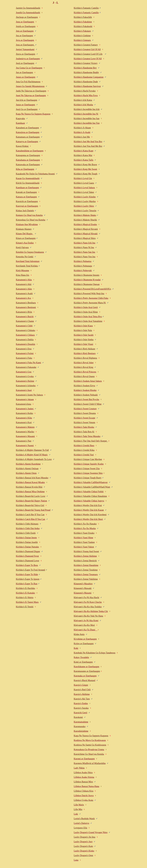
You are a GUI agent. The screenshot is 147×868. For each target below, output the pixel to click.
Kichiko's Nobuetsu (82, 261)
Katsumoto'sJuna (23, 404)
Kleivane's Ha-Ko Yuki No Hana (88, 616)
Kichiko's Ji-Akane (82, 127)
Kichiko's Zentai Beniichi (85, 560)
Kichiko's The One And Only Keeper (91, 441)
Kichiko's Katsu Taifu (83, 160)
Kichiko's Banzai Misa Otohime (30, 491)
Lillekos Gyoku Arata (83, 800)
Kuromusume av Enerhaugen (87, 671)
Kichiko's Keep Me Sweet (85, 169)
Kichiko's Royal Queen (84, 376)
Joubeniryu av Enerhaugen (28, 58)
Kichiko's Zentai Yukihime (86, 579)
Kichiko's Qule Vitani (83, 344)
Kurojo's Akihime (82, 694)
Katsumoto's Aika (24, 279)
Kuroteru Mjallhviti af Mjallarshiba (90, 763)
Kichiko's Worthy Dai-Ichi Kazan (89, 510)
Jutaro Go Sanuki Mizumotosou (30, 86)
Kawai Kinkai (22, 146)
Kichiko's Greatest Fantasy (86, 45)
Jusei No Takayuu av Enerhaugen (31, 95)
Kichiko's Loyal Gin (83, 178)
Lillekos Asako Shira (83, 772)
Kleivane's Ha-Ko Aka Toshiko (88, 606)
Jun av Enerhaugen (24, 72)
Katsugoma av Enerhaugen (28, 155)
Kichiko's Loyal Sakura (84, 187)
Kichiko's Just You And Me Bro (88, 146)
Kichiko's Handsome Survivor (87, 86)
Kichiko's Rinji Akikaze (84, 349)
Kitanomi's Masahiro (83, 583)
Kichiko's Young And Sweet (86, 551)
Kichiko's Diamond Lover (27, 560)
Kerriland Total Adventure (27, 261)
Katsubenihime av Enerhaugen (29, 151)
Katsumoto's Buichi (25, 316)
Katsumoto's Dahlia (25, 339)
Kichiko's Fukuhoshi (83, 26)
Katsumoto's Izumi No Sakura (29, 395)
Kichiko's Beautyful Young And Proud (33, 510)
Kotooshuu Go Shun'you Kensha (30, 220)
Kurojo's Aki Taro (82, 699)
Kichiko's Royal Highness (85, 358)
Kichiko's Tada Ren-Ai (84, 431)
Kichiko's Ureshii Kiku (84, 450)
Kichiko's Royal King (83, 367)
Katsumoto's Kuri (24, 422)
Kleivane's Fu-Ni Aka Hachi (86, 597)
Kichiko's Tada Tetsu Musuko (87, 436)
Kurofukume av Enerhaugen (86, 666)
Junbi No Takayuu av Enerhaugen (31, 91)
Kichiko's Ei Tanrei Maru (27, 602)
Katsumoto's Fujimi (25, 353)
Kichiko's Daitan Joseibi (27, 542)
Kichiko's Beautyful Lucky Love (30, 496)
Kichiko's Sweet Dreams (85, 413)
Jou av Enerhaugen (24, 35)
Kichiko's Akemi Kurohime (28, 464)
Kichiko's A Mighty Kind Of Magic (32, 454)
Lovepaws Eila (80, 828)
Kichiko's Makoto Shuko (85, 215)
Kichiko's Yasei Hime (83, 537)
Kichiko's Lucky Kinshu (85, 197)
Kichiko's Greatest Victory (86, 63)
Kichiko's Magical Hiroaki (86, 233)
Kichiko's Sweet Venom (84, 422)
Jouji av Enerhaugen (25, 63)
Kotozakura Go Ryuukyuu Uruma (89, 749)
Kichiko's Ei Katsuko (25, 593)
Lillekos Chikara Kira (83, 791)
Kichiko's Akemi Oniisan (27, 468)
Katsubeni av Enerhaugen (27, 127)
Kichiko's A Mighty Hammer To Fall (32, 450)
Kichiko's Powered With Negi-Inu (89, 293)
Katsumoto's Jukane (25, 399)
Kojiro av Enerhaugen (84, 643)
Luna (76, 860)
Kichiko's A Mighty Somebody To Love (34, 459)
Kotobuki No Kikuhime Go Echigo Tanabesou (94, 653)
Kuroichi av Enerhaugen (27, 201)
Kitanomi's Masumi (82, 593)
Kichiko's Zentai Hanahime (86, 565)
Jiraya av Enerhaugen (25, 54)
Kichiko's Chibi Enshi (26, 533)
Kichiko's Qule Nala (83, 330)
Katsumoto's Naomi (25, 445)
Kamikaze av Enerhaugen (27, 187)
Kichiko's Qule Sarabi (83, 335)
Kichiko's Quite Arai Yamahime (88, 321)
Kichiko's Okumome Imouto (86, 275)
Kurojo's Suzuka (81, 708)
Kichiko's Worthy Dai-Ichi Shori (88, 519)
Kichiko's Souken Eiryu (84, 385)
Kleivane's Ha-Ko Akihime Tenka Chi (91, 611)
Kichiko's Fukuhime (83, 22)
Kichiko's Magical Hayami (86, 229)
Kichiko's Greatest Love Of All (88, 58)
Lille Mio (78, 809)
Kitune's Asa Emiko (25, 243)
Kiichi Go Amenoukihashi (27, 183)
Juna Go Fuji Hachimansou (28, 81)
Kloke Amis (79, 634)
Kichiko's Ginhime (82, 35)
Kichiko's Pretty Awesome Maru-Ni (90, 302)
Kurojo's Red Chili (82, 689)
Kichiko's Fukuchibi (83, 17)
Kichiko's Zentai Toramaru (86, 574)
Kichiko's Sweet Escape (84, 418)
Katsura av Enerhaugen (26, 197)
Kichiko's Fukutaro (82, 31)
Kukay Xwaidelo (81, 657)
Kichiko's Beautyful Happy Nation (31, 501)
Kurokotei (78, 717)
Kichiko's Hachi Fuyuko (85, 91)
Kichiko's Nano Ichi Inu (84, 243)
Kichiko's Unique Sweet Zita (87, 468)
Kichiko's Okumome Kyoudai (87, 279)
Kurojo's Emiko (81, 703)
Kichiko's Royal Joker (84, 362)
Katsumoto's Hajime (25, 381)
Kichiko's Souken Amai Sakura (88, 381)
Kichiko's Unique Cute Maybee (88, 459)
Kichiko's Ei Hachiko (25, 588)
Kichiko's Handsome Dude (86, 81)
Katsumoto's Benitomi (26, 307)
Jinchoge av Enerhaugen (27, 17)
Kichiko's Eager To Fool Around (30, 570)
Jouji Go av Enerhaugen (26, 109)
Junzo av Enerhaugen (25, 104)
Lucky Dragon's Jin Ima (84, 837)
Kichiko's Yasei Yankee (84, 542)
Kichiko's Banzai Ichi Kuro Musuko (32, 478)
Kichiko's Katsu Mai (83, 155)
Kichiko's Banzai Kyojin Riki (29, 487)
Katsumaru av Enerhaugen (28, 137)
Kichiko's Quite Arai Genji (86, 307)
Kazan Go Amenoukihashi (27, 178)
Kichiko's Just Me (82, 137)
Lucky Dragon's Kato (83, 846)
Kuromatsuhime (81, 722)
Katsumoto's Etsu (24, 349)
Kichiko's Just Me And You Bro (88, 141)
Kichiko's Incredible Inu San (86, 118)
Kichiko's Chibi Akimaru (27, 524)
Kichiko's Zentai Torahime (86, 570)
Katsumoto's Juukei (25, 408)
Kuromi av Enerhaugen (84, 758)
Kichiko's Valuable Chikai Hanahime (90, 496)
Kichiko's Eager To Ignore (27, 579)
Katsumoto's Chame (25, 321)
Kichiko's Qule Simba (83, 339)
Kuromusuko (79, 726)
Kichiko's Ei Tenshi (24, 606)
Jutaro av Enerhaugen (25, 77)
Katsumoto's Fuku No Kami (28, 362)
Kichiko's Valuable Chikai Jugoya (89, 501)
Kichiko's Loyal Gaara (84, 183)
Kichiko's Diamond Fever (27, 556)
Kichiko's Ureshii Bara (84, 445)
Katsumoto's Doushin (25, 344)
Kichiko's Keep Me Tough (85, 174)
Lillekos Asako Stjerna (84, 777)
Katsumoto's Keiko (24, 413)
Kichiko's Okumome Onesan (87, 284)
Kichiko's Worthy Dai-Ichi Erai (88, 505)
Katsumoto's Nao (23, 441)
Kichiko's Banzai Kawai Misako (30, 482)
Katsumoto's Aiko (24, 289)
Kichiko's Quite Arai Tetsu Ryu (88, 316)
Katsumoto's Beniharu (26, 302)
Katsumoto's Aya (23, 298)
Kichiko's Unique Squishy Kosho (89, 464)
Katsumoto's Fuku (24, 358)
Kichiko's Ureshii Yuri (84, 454)
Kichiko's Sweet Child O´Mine (88, 404)
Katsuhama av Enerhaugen (28, 160)
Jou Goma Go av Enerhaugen (29, 68)
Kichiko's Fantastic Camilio (86, 8)
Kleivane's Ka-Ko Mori (84, 625)
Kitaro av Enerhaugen (26, 238)
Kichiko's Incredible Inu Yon (87, 123)
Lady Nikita (79, 768)
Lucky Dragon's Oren (83, 855)
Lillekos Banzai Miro (83, 781)
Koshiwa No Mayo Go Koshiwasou (90, 740)
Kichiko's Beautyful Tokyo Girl (30, 505)
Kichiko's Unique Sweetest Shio (88, 473)
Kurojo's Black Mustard (84, 680)
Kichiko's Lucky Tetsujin (85, 210)
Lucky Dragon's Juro (83, 841)
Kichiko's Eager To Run (26, 583)
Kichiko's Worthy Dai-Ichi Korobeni (90, 514)
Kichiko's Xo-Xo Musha (85, 528)
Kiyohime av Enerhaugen (85, 639)
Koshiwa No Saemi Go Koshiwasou (90, 745)
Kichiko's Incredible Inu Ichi (87, 109)
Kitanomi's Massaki (83, 588)
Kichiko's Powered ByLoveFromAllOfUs (92, 289)
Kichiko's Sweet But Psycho (86, 399)
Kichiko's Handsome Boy (85, 68)
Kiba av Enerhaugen (25, 169)
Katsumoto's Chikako (25, 330)
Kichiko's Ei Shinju (24, 597)
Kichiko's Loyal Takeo (84, 192)
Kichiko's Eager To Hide (27, 574)
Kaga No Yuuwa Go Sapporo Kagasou (33, 114)
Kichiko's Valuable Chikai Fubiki (89, 491)
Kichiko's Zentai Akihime (85, 556)
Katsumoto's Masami (25, 436)
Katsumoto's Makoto (25, 427)
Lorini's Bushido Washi (84, 818)
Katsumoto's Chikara (25, 335)
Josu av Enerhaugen (25, 45)
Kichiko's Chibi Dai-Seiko (27, 528)
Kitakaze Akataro (23, 229)
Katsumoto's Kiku (24, 418)
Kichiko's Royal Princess (85, 372)
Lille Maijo (79, 805)
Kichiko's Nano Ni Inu (84, 247)
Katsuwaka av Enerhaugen (28, 164)
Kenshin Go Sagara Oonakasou (30, 252)
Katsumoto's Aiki (23, 284)
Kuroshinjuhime (81, 731)
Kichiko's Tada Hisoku (84, 427)
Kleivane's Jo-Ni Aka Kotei (86, 620)
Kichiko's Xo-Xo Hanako (85, 524)
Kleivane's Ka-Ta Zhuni (85, 630)
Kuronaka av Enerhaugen (85, 676)
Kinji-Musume (22, 270)
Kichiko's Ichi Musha (83, 104)
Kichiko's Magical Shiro (85, 238)
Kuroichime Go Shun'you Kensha (89, 754)
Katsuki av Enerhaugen (26, 192)
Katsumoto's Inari (24, 390)
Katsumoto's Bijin (24, 312)
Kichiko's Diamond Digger (28, 551)
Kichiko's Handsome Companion (88, 77)
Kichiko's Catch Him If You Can (30, 519)
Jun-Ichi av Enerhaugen (26, 100)
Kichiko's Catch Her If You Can (30, 514)
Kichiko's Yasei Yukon (84, 547)
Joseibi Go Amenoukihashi (28, 12)
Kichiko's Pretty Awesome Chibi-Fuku (91, 298)
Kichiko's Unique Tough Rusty (87, 478)
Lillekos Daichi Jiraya (84, 795)
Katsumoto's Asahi (24, 293)
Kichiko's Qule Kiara (83, 326)
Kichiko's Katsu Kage (83, 151)
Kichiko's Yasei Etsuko (84, 533)
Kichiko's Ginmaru (82, 40)
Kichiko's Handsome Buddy (86, 72)
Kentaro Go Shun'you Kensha (29, 215)
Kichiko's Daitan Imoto (26, 537)
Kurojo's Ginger (81, 685)
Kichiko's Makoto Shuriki (85, 220)
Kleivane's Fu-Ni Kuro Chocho (88, 602)
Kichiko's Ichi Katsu (83, 100)
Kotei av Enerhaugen (83, 662)
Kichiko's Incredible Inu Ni (86, 114)
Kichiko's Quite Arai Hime (86, 312)
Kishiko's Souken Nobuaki (86, 395)
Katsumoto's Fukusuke (26, 367)
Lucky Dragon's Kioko (84, 851)
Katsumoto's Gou (23, 372)
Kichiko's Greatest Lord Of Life (88, 54)
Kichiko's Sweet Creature (85, 408)
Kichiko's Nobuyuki (83, 270)
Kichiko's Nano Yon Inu (84, 256)
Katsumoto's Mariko (25, 431)
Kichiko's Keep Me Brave (85, 164)
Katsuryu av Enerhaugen (27, 141)
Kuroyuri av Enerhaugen (27, 206)
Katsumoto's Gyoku (25, 376)
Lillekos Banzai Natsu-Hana (86, 786)
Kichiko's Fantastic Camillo (86, 12)
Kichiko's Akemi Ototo (26, 473)
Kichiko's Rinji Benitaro (85, 353)
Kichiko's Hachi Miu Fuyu (86, 95)
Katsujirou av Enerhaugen (27, 132)
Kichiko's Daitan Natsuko (27, 547)
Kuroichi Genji (80, 712)
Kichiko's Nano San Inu (84, 252)
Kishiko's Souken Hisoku (85, 390)
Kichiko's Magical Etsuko (85, 224)
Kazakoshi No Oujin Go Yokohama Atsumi (35, 174)
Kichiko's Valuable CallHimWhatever (91, 482)
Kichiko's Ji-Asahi (82, 132)
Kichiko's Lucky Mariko (85, 201)
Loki (76, 814)
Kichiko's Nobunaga (83, 266)
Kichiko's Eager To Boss (27, 565)
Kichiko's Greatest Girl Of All (87, 49)
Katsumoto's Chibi (24, 326)
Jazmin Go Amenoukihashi (28, 8)
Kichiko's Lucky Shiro (84, 206)
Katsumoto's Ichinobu (26, 385)
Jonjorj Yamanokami (25, 49)
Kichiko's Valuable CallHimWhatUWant (92, 487)
